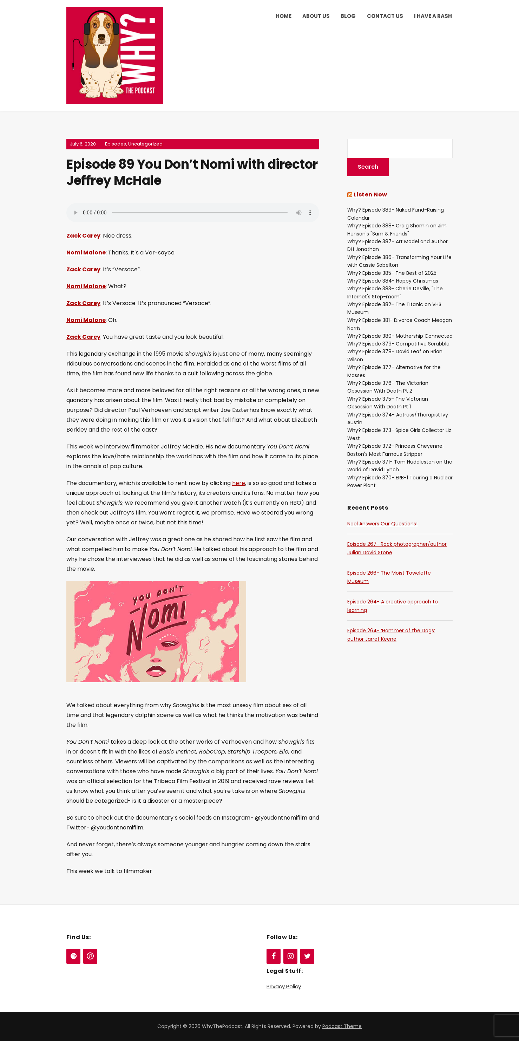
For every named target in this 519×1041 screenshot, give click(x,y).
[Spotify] (73, 956)
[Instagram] (290, 956)
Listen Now (370, 194)
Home (283, 16)
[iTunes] (90, 956)
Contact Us (385, 16)
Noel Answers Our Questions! (382, 523)
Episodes (115, 144)
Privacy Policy (284, 986)
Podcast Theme (342, 1026)
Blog (348, 16)
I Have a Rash (433, 16)
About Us (316, 16)
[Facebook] (274, 956)
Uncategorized (145, 144)
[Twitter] (307, 956)
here (238, 483)
